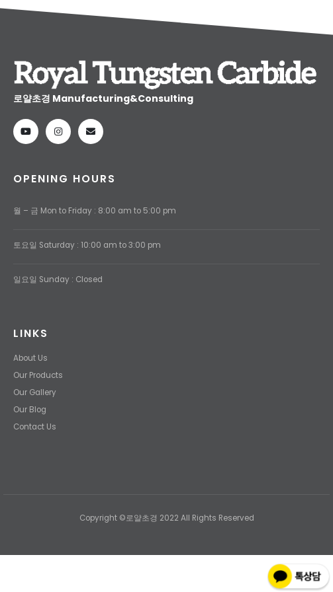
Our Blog (29, 409)
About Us (30, 358)
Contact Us (34, 427)
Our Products (38, 375)
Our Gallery (34, 392)
